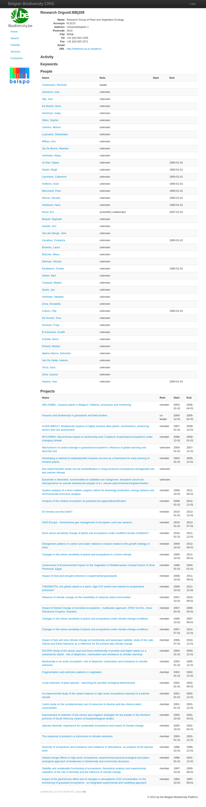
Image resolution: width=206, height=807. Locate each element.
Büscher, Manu (51, 254)
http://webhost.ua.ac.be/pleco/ (84, 48)
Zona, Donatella (51, 303)
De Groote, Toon (51, 317)
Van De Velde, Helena (55, 360)
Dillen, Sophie (50, 120)
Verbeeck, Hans (51, 204)
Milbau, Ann (49, 141)
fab (84, 791)
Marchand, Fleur (51, 190)
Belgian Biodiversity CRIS (31, 3)
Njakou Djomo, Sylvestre (56, 353)
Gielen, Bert (49, 275)
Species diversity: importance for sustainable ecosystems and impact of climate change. (93, 725)
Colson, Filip (49, 310)
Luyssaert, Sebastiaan (55, 134)
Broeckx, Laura (51, 247)
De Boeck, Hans (51, 106)
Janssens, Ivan (51, 91)
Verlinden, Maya (51, 155)
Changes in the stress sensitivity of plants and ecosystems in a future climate (86, 554)
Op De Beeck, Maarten (55, 148)
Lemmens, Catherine (54, 176)
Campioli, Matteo (52, 282)
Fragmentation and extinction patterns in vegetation (72, 672)
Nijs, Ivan (47, 98)
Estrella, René (50, 339)
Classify (15, 44)
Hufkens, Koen (50, 183)
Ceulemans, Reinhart (54, 84)
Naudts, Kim (49, 226)
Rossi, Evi (48, 212)
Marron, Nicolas (51, 197)
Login (192, 3)
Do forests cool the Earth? (57, 511)
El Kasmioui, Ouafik (53, 332)
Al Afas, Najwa (50, 162)
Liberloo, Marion (51, 127)
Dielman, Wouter (52, 261)
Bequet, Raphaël (52, 219)
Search (15, 38)
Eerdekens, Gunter (53, 268)
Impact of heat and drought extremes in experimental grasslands (79, 575)
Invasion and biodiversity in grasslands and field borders (74, 415)
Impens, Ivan (49, 381)
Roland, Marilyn (51, 346)
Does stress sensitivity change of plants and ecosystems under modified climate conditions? (95, 533)
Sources (15, 51)
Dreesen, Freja (50, 325)
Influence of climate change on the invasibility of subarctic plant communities (86, 597)
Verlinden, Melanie (53, 296)
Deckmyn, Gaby (51, 113)
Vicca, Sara (48, 367)
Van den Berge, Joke (54, 233)
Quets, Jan (48, 289)
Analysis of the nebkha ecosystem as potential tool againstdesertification (84, 500)
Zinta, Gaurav (50, 374)
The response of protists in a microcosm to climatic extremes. (77, 736)
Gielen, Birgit (49, 169)
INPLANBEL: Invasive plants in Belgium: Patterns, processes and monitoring (86, 404)
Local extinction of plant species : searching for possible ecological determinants (88, 682)
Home (14, 31)
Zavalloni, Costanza (53, 240)
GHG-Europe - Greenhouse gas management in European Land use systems (87, 522)
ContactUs (17, 58)
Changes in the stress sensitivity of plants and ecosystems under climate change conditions (95, 618)
